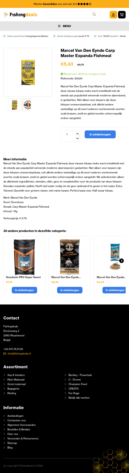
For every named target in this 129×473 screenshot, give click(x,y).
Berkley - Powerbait (80, 375)
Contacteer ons (16, 420)
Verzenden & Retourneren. (23, 438)
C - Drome (75, 379)
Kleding (11, 393)
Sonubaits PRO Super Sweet (23, 277)
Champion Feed (78, 384)
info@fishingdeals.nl (19, 353)
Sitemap (12, 443)
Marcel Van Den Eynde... (66, 277)
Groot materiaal (16, 384)
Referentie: (67, 78)
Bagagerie (13, 388)
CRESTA (74, 388)
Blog (10, 447)
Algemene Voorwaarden (21, 425)
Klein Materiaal (15, 379)
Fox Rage (74, 393)
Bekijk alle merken (79, 397)
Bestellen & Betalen (18, 429)
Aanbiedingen (15, 415)
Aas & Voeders (16, 375)
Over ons (12, 434)
